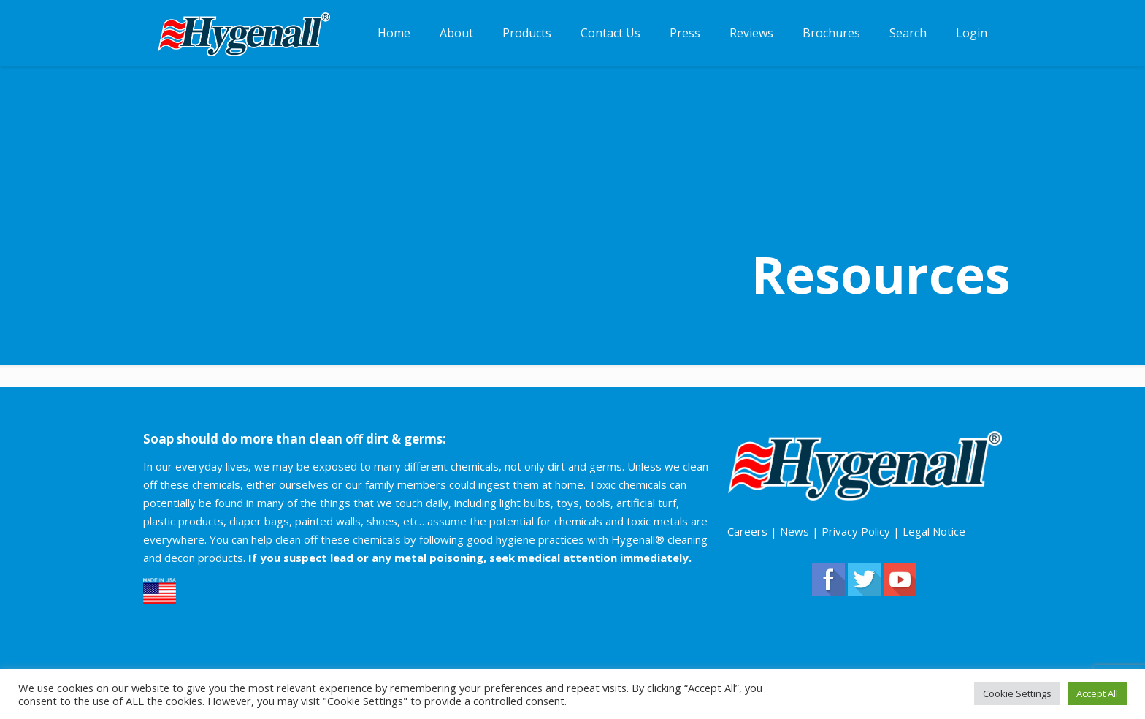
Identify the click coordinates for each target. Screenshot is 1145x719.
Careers (747, 531)
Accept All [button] (1097, 693)
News (794, 531)
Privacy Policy (856, 531)
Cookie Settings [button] (1017, 693)
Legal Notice (934, 531)
